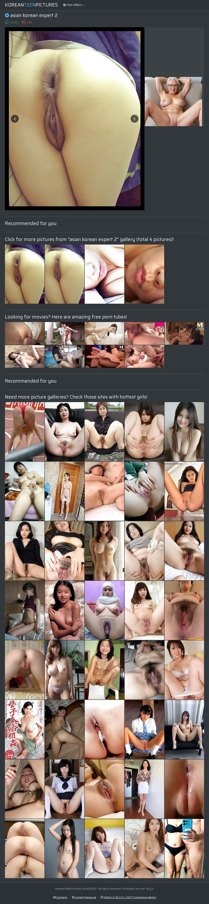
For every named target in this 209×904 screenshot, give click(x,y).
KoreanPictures (31, 5)
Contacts (60, 897)
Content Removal (84, 897)
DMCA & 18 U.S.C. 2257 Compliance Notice (128, 897)
